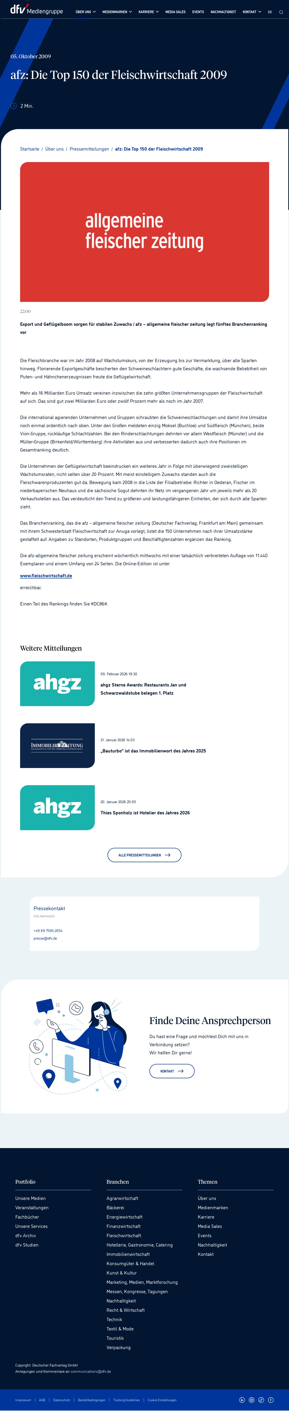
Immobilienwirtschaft (128, 1254)
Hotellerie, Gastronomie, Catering (140, 1245)
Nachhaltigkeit (121, 1301)
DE (270, 11)
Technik (114, 1319)
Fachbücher (27, 1217)
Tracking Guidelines (126, 1400)
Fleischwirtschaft (124, 1235)
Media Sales (210, 1226)
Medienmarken (213, 1207)
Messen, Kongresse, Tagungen (137, 1291)
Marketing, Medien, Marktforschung (142, 1282)
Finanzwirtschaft (124, 1226)
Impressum (23, 1400)
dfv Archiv (25, 1235)
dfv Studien (27, 1245)
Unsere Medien (30, 1198)
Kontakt (206, 1254)
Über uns (207, 1198)
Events (204, 1235)
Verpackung (119, 1347)
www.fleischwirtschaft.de (46, 575)
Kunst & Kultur (122, 1273)
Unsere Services (31, 1226)
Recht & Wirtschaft (126, 1310)
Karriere (206, 1217)
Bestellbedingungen (91, 1400)
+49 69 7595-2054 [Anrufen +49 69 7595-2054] (48, 930)
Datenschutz (61, 1400)
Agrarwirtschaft (122, 1198)
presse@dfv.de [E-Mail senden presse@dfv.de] (45, 938)
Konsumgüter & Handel (130, 1263)
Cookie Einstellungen (162, 1400)
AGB (42, 1400)
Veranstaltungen (32, 1207)
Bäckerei (115, 1207)
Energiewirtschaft (124, 1217)
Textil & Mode (120, 1329)
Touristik (115, 1338)
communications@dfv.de (91, 1371)
